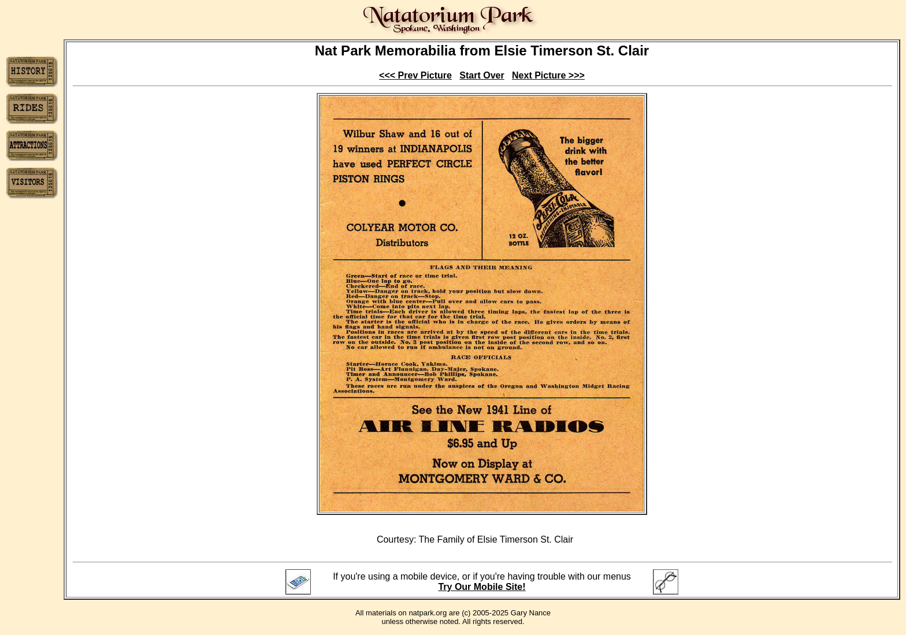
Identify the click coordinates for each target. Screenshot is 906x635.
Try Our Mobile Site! (481, 587)
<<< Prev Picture (415, 75)
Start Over (481, 75)
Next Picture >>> (548, 75)
